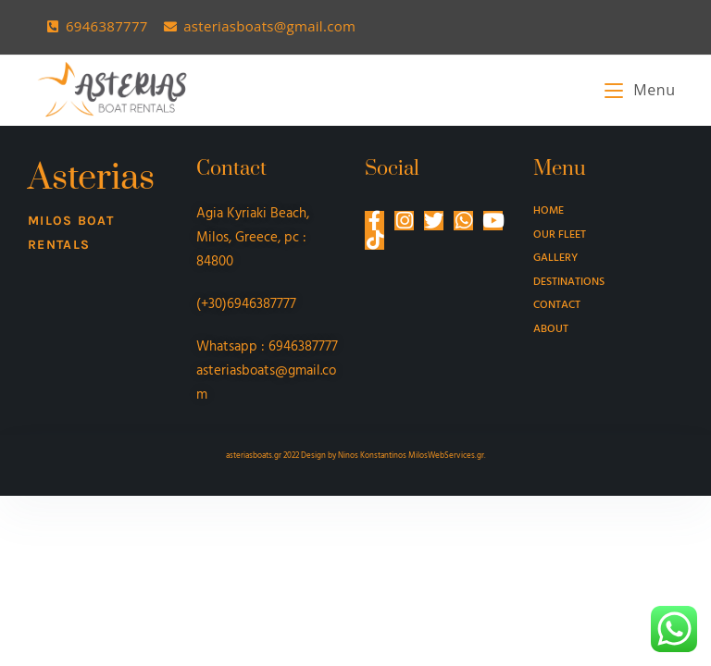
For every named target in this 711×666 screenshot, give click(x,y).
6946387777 (303, 347)
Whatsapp (226, 347)
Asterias (91, 178)
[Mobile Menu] (640, 90)
